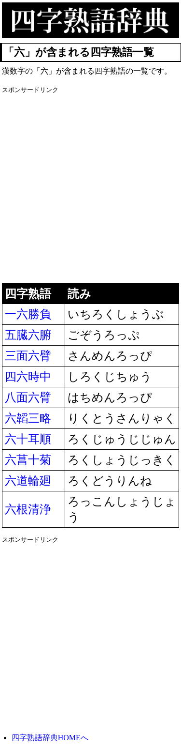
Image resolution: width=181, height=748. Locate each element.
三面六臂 (28, 356)
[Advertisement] (90, 187)
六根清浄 (28, 509)
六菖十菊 (28, 460)
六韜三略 (28, 418)
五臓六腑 (28, 335)
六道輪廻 (28, 480)
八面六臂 (28, 397)
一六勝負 (28, 314)
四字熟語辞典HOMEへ (50, 737)
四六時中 (28, 376)
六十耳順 (28, 439)
